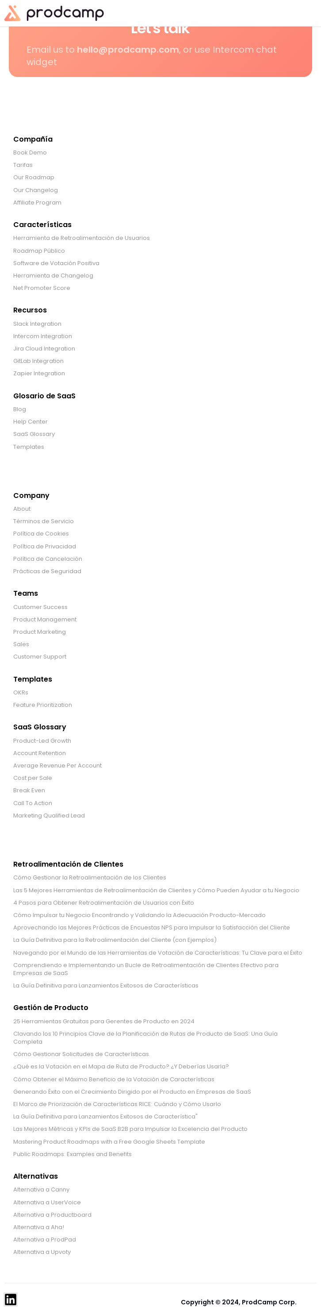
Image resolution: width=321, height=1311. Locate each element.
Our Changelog (35, 190)
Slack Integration (37, 324)
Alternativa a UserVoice (47, 1203)
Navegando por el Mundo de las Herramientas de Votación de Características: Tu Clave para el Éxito (157, 953)
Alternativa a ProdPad (44, 1240)
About (22, 509)
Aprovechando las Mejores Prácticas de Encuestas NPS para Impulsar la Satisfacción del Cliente (151, 928)
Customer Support (39, 657)
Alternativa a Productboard (52, 1215)
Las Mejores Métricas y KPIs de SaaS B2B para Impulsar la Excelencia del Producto (130, 1129)
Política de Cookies (41, 534)
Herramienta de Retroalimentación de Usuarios (81, 238)
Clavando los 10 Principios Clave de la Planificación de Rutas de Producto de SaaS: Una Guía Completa (145, 1038)
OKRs (20, 693)
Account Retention (39, 753)
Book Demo (30, 153)
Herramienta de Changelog (53, 276)
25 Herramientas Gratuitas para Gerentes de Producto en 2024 (104, 1022)
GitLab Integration (38, 361)
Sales (21, 644)
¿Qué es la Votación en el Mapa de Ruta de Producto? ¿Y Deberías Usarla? (121, 1067)
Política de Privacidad (44, 547)
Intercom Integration (42, 336)
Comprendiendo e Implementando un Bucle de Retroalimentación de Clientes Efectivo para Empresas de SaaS (146, 969)
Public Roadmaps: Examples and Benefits (72, 1154)
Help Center (30, 422)
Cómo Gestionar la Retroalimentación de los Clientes (89, 878)
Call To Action (32, 803)
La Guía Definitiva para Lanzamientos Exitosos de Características (106, 986)
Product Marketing (39, 632)
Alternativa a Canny (41, 1190)
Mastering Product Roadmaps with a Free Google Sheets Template (109, 1142)
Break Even (29, 790)
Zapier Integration (39, 374)
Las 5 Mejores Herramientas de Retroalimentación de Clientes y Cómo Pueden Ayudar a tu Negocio (156, 891)
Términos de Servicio (43, 521)
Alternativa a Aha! (38, 1227)
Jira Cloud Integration (44, 349)
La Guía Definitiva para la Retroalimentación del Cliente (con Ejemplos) (115, 940)
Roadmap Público (39, 251)
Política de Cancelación (47, 559)
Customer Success (40, 607)
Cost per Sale (32, 778)
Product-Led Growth (42, 741)
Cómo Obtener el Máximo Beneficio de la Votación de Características (113, 1080)
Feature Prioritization (42, 705)
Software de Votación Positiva (56, 263)
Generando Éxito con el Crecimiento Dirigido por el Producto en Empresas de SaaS (132, 1092)
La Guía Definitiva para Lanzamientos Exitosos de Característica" (105, 1117)
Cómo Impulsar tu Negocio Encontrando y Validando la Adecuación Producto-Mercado (139, 915)
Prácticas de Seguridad (47, 571)
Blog (19, 409)
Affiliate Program (37, 203)
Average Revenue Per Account (57, 766)
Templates (28, 447)
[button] (303, 13)
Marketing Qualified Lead (49, 816)
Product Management (44, 620)
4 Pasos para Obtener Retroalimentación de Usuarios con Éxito (103, 903)
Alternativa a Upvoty (42, 1252)
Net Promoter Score (41, 288)
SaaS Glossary (34, 434)
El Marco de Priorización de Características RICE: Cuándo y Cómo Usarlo (117, 1104)
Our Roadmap (33, 177)
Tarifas (23, 165)
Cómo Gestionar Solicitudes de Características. (81, 1054)
